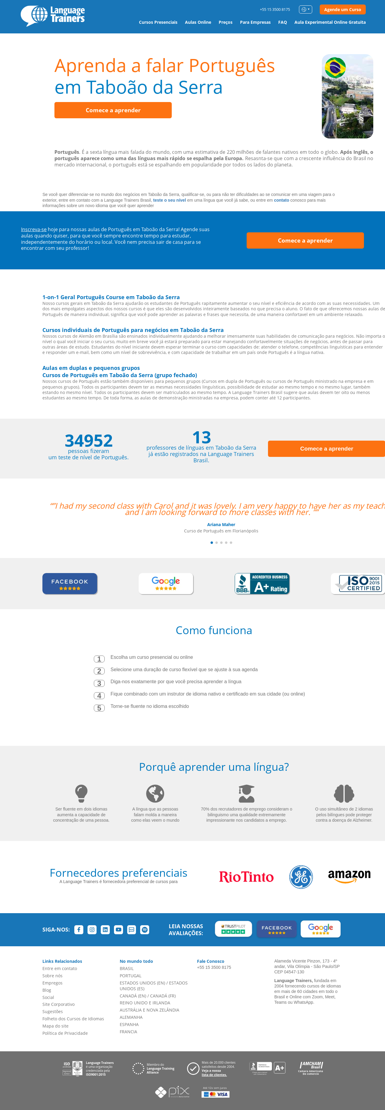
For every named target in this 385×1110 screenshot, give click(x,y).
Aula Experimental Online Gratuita (330, 22)
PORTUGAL (130, 975)
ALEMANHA (131, 1017)
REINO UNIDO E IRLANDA (145, 1003)
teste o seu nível (169, 200)
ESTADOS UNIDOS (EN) (142, 983)
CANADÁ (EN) (133, 996)
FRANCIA (128, 1031)
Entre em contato (59, 968)
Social (48, 997)
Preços (226, 22)
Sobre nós (52, 975)
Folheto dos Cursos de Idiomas (73, 1019)
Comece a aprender (113, 110)
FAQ (282, 22)
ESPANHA (129, 1024)
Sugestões (52, 1011)
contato (281, 200)
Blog (46, 990)
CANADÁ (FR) (163, 996)
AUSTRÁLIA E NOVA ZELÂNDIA (149, 1010)
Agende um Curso (342, 9)
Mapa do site (55, 1026)
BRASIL (127, 968)
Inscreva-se (34, 229)
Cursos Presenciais (158, 22)
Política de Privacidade (65, 1033)
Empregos (52, 983)
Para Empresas (255, 22)
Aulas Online (198, 22)
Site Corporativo (58, 1004)
